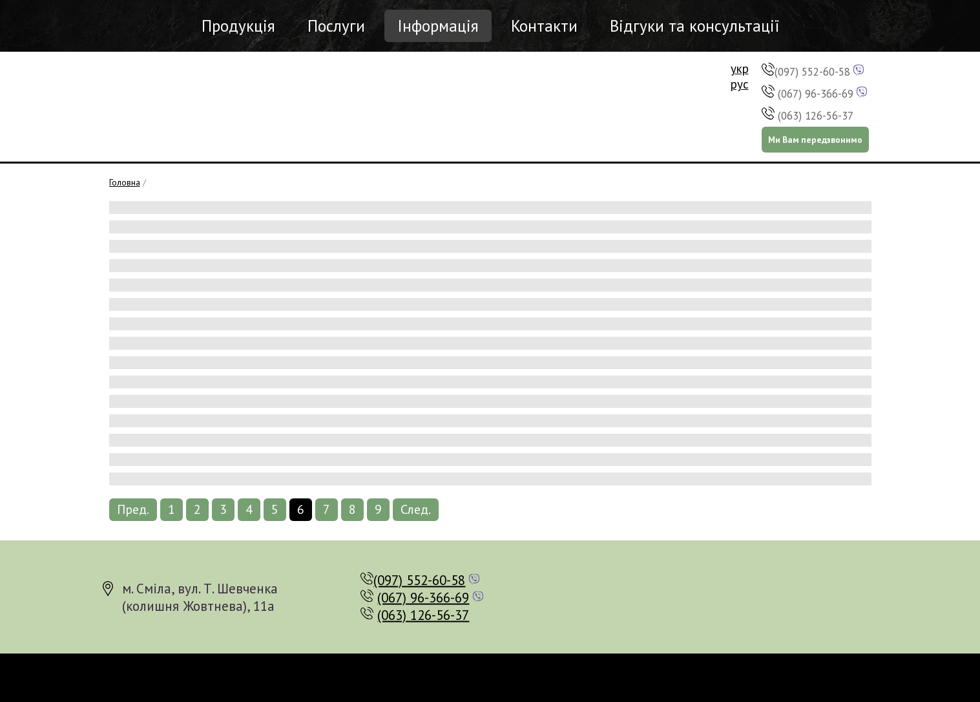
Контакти (544, 26)
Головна (124, 182)
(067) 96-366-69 (815, 94)
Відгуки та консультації (694, 26)
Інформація (438, 26)
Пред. (133, 509)
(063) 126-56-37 (815, 116)
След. (416, 509)
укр (740, 68)
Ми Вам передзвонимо (815, 139)
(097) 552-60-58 (812, 72)
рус (740, 84)
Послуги (336, 26)
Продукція (238, 26)
